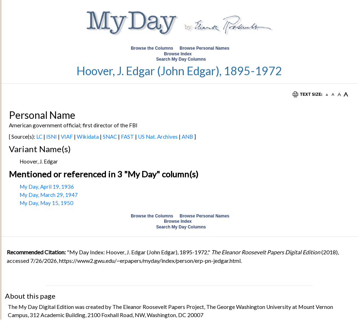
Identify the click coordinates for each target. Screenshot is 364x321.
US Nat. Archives (158, 136)
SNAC (110, 136)
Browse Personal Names (205, 48)
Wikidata (88, 136)
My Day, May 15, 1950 (46, 203)
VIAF (67, 136)
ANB (187, 136)
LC (39, 136)
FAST (127, 136)
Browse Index (178, 53)
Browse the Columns (152, 48)
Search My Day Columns (181, 59)
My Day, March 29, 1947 (49, 195)
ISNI (51, 136)
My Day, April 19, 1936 (47, 186)
